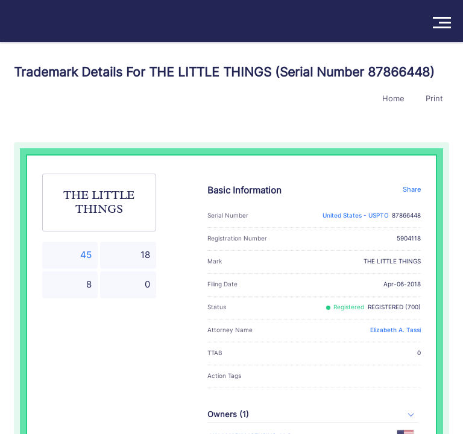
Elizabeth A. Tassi (395, 330)
